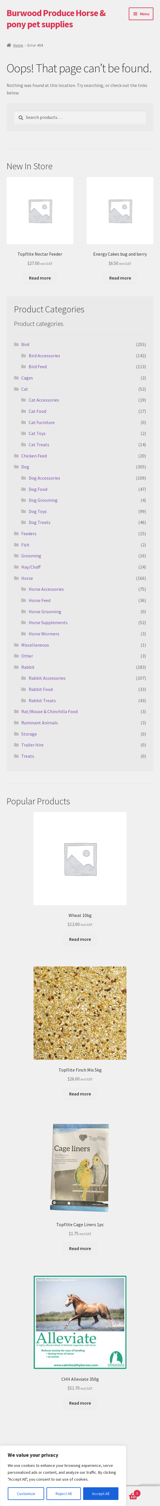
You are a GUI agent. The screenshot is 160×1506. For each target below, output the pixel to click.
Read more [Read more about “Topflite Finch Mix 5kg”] (80, 1094)
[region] (63, 1476)
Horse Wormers (44, 634)
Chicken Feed (34, 456)
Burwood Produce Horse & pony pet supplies (56, 18)
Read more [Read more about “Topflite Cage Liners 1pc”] (80, 1248)
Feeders (28, 533)
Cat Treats (39, 444)
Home (18, 45)
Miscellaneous (35, 645)
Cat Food (37, 411)
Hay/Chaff (30, 567)
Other (27, 656)
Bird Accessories (44, 355)
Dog (25, 467)
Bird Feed (38, 366)
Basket (124, 1492)
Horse (27, 578)
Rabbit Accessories (47, 678)
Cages (27, 378)
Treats (27, 756)
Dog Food (38, 489)
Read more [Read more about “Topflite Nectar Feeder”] (40, 278)
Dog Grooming (43, 500)
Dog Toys (38, 511)
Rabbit (28, 667)
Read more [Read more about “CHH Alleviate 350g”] (80, 1403)
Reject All (64, 1493)
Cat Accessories (44, 400)
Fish (25, 545)
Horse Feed (39, 600)
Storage (29, 734)
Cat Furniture (42, 422)
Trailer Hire (32, 745)
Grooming (31, 556)
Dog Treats (39, 522)
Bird (25, 344)
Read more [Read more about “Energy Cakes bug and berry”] (120, 278)
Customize (26, 1493)
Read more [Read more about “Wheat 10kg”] (80, 939)
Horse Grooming (45, 611)
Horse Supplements (48, 622)
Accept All (100, 1493)
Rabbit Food (41, 689)
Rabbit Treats (42, 700)
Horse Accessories (46, 589)
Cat (24, 389)
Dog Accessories (44, 478)
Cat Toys (37, 433)
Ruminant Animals (39, 723)
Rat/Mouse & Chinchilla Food (49, 711)
